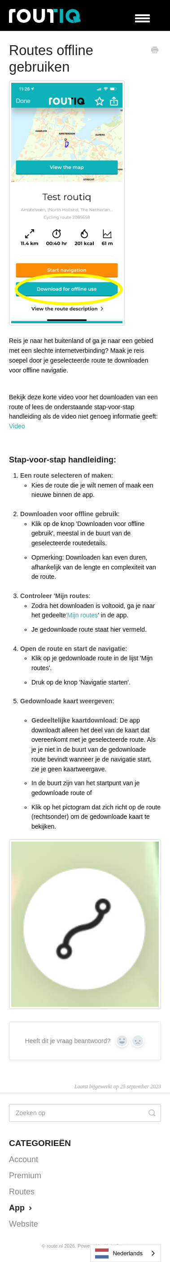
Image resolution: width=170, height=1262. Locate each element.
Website (23, 1223)
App (21, 1207)
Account (23, 1159)
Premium (25, 1175)
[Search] (85, 1113)
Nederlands (119, 1253)
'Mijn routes (82, 615)
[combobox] (125, 1253)
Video (17, 426)
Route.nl (55, 1246)
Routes (22, 1191)
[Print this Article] (154, 51)
